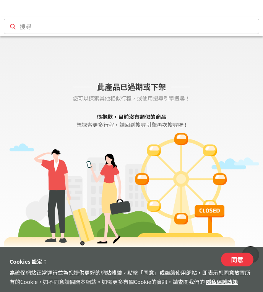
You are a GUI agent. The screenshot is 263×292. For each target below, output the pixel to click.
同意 (237, 259)
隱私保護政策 (222, 282)
